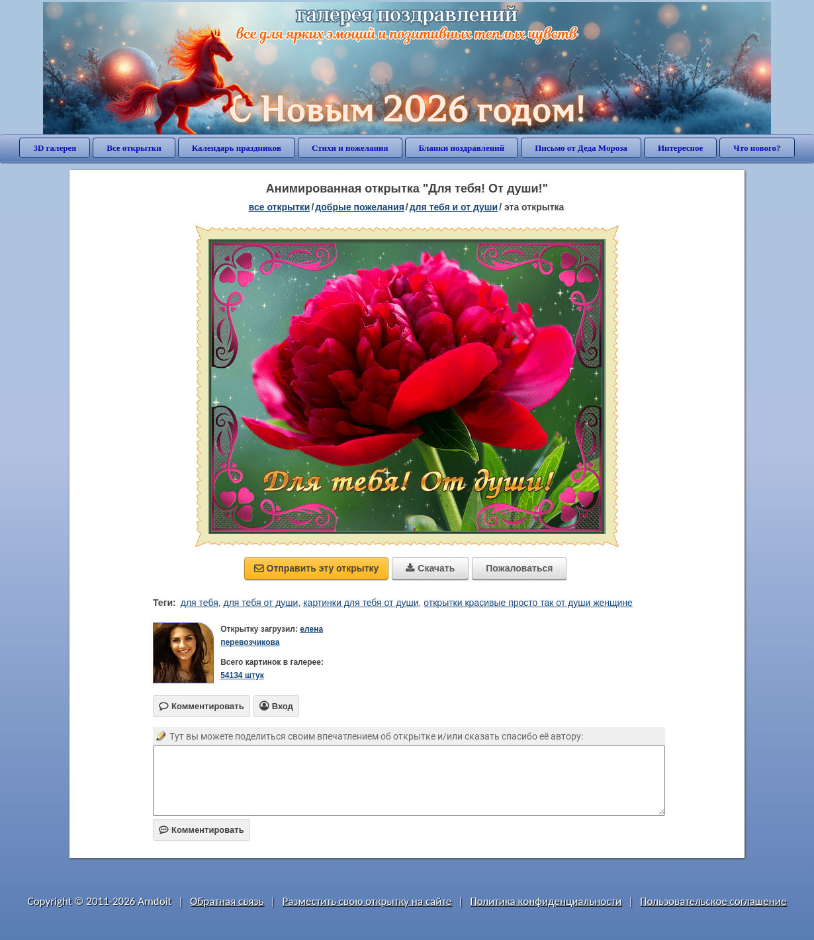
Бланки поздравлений (462, 148)
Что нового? (756, 148)
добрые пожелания (359, 207)
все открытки (279, 207)
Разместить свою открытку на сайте (366, 901)
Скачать (430, 568)
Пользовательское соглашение (713, 901)
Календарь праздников (236, 148)
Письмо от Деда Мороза (581, 148)
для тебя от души (261, 602)
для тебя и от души (454, 207)
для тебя (199, 602)
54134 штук (242, 675)
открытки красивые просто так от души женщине (528, 602)
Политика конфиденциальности (545, 901)
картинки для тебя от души (360, 602)
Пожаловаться (519, 568)
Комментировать (201, 830)
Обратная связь (227, 901)
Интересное (680, 148)
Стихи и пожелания (350, 148)
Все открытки (134, 148)
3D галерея (54, 148)
